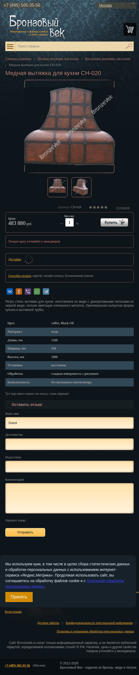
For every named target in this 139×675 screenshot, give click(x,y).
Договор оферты (48, 623)
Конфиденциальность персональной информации (99, 623)
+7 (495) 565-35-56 (22, 5)
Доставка (14, 259)
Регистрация (13, 612)
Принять (19, 597)
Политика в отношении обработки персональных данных (95, 631)
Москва (105, 5)
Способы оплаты (19, 276)
